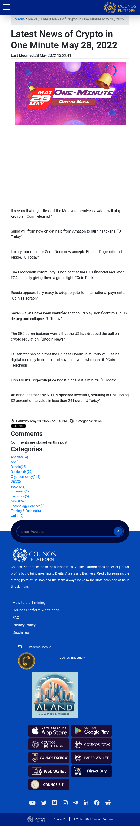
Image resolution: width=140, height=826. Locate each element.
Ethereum (20, 491)
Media (20, 19)
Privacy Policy (24, 625)
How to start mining (29, 602)
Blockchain (22, 472)
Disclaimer (21, 632)
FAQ (16, 617)
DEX (16, 481)
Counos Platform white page (36, 610)
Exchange (20, 496)
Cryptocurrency (26, 477)
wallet (17, 516)
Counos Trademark (72, 657)
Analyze (19, 457)
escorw (18, 486)
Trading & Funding (26, 511)
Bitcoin (19, 467)
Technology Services (28, 506)
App (16, 462)
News (32, 19)
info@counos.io (40, 647)
